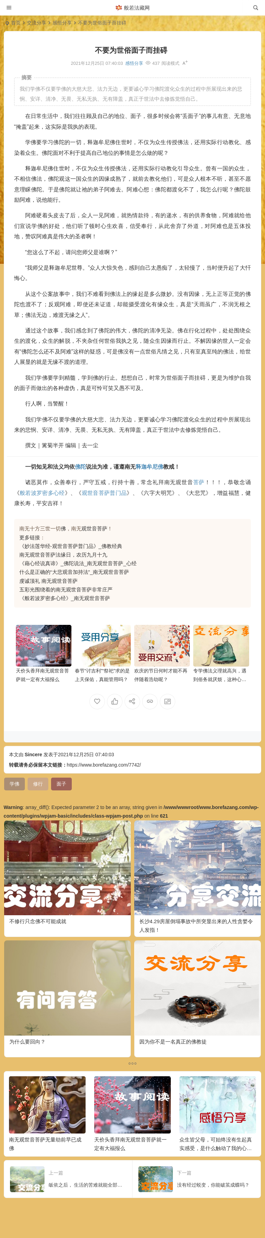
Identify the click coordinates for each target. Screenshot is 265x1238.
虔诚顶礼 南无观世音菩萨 (48, 581)
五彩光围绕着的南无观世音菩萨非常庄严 (65, 589)
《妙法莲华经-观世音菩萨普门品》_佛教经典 (70, 546)
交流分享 (36, 23)
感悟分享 (62, 23)
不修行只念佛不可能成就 (37, 921)
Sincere (33, 754)
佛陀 (80, 467)
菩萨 (199, 482)
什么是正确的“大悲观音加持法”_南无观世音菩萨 (74, 572)
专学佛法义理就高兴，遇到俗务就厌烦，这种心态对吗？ (219, 679)
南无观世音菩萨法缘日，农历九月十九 (63, 555)
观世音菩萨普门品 (104, 493)
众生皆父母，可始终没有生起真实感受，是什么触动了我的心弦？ (215, 1148)
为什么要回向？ (27, 1042)
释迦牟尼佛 (149, 467)
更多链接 (29, 537)
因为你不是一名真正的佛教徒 (173, 1042)
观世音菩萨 (94, 528)
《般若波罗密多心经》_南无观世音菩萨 (64, 598)
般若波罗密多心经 (42, 493)
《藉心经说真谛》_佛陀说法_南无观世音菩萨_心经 (78, 563)
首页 (16, 23)
